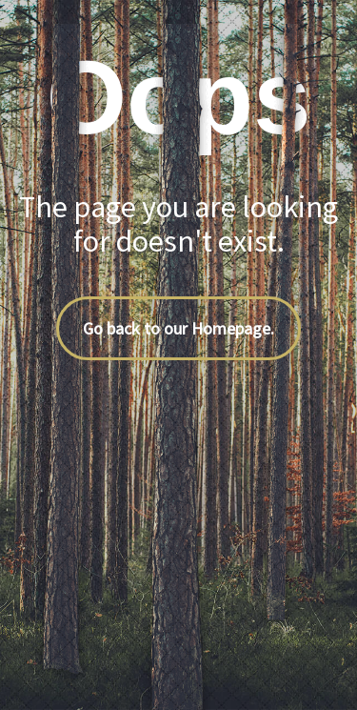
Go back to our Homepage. (178, 328)
